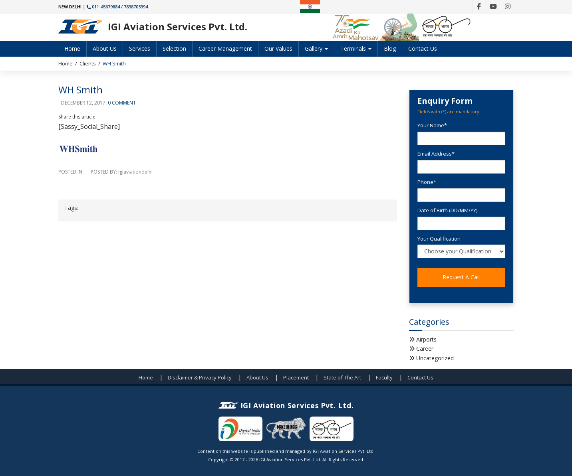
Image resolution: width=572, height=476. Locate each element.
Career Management (225, 48)
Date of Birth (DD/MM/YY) (447, 210)
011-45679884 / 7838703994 (117, 7)
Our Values (278, 48)
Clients (87, 63)
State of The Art (342, 377)
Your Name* (432, 125)
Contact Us (422, 48)
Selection (174, 48)
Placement (296, 377)
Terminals (355, 48)
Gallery (316, 48)
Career (424, 348)
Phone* (426, 182)
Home (72, 48)
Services (139, 48)
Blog (390, 48)
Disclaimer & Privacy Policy (200, 377)
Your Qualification (439, 238)
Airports (426, 339)
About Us (105, 48)
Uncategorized (435, 358)
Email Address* (436, 153)
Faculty (384, 377)
